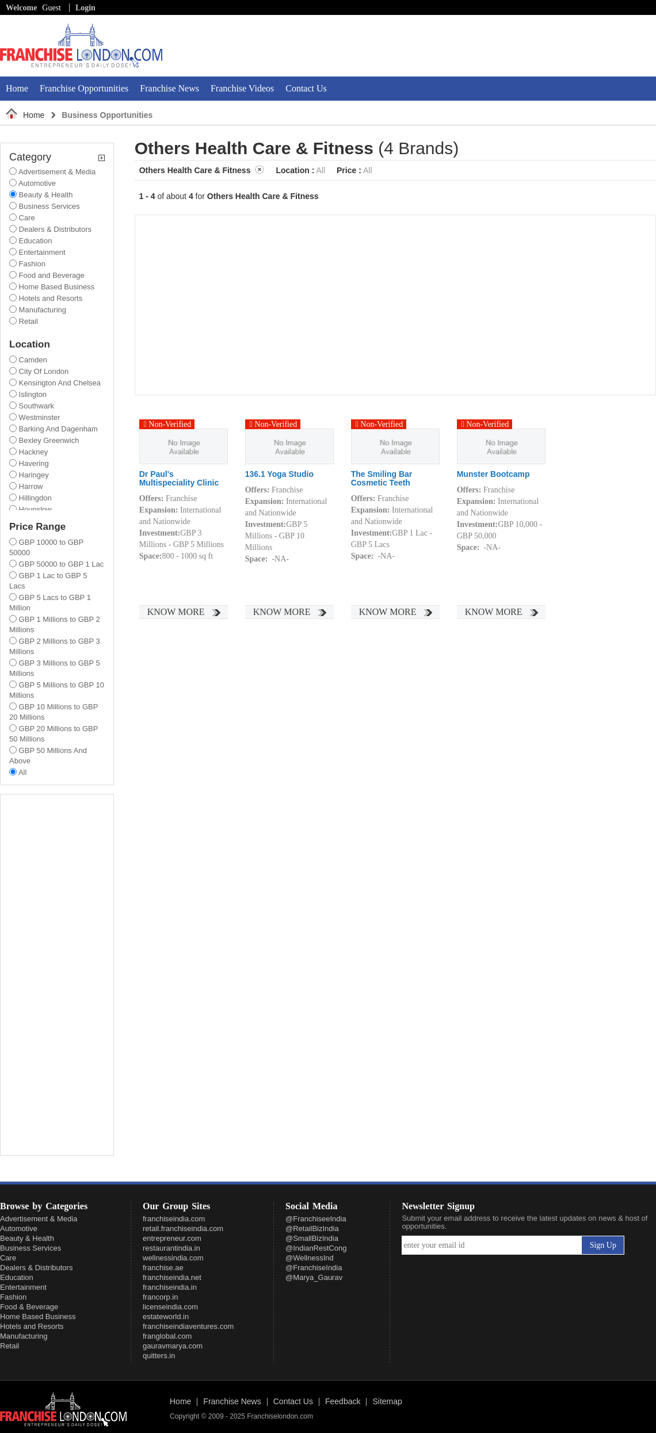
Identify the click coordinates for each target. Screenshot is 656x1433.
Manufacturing (23, 1336)
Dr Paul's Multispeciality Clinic (179, 478)
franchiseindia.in (170, 1287)
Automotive (18, 1228)
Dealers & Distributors (36, 1267)
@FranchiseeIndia (315, 1218)
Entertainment (23, 1287)
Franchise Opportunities (84, 88)
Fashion (13, 1297)
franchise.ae (163, 1267)
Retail (9, 1346)
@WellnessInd (309, 1258)
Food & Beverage (29, 1306)
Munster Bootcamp (493, 474)
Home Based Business (38, 1316)
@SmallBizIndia (311, 1238)
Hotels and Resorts (32, 1326)
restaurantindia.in (171, 1248)
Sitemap (387, 1402)
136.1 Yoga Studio (279, 474)
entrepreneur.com (172, 1238)
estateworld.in (166, 1316)
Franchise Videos (242, 88)
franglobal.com (167, 1336)
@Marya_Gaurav (313, 1277)
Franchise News (169, 88)
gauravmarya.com (173, 1346)
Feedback (342, 1402)
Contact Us (306, 88)
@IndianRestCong (315, 1248)
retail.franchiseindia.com (183, 1228)
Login (85, 7)
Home (17, 88)
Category (57, 157)
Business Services (30, 1248)
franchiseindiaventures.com (188, 1326)
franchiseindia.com (174, 1218)
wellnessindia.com (173, 1258)
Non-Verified (168, 424)
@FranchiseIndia (313, 1267)
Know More (176, 612)
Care (8, 1258)
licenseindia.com (170, 1306)
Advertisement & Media (38, 1218)
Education (16, 1277)
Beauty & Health (27, 1238)
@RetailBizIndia (312, 1228)
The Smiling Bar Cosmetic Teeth (382, 478)
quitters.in (159, 1355)
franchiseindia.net (172, 1277)
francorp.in (160, 1297)
